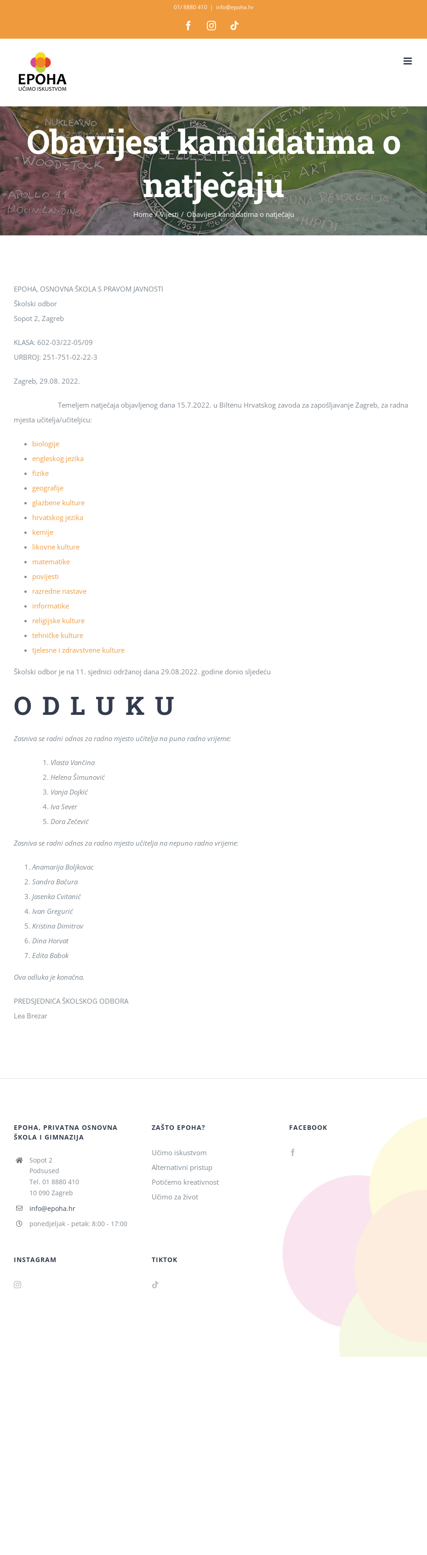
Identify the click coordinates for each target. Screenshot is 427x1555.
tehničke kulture (57, 635)
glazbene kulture (58, 502)
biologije (45, 443)
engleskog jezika (58, 458)
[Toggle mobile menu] (408, 61)
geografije (47, 487)
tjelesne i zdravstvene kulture (78, 650)
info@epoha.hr (235, 7)
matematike (51, 561)
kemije (42, 532)
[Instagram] (17, 1284)
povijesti (45, 576)
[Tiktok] (155, 1284)
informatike (50, 605)
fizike (40, 473)
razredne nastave (59, 591)
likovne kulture (56, 546)
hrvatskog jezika (57, 517)
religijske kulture (58, 620)
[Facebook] (292, 1152)
